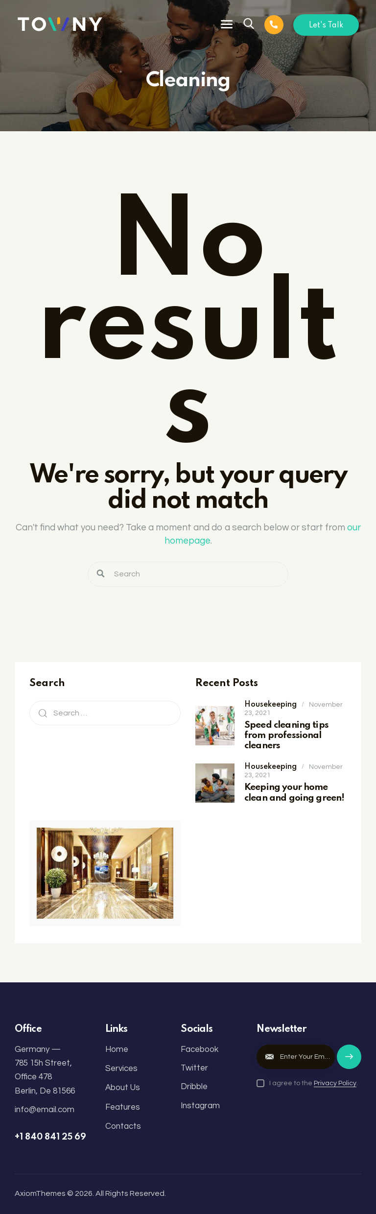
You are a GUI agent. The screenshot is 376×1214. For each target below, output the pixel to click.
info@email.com (44, 1109)
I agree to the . (313, 1083)
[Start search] (101, 574)
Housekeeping (270, 705)
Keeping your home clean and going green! (294, 792)
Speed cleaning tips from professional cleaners (286, 735)
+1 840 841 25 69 (50, 1137)
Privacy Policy (335, 1083)
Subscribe (349, 1061)
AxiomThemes (40, 1193)
